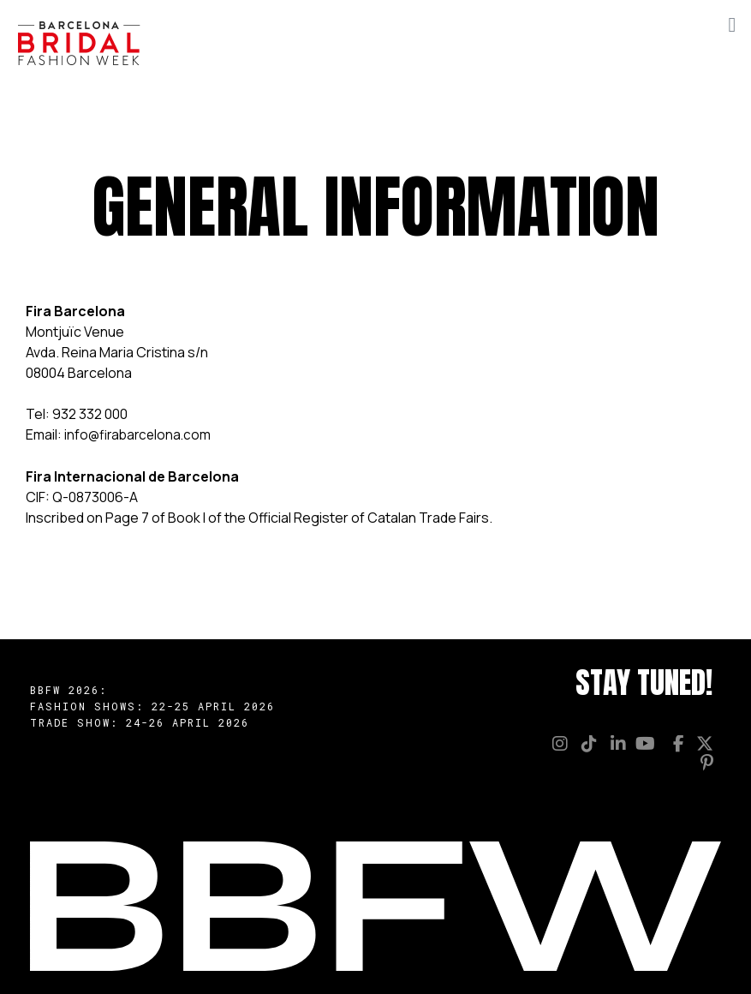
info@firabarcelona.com (140, 434)
